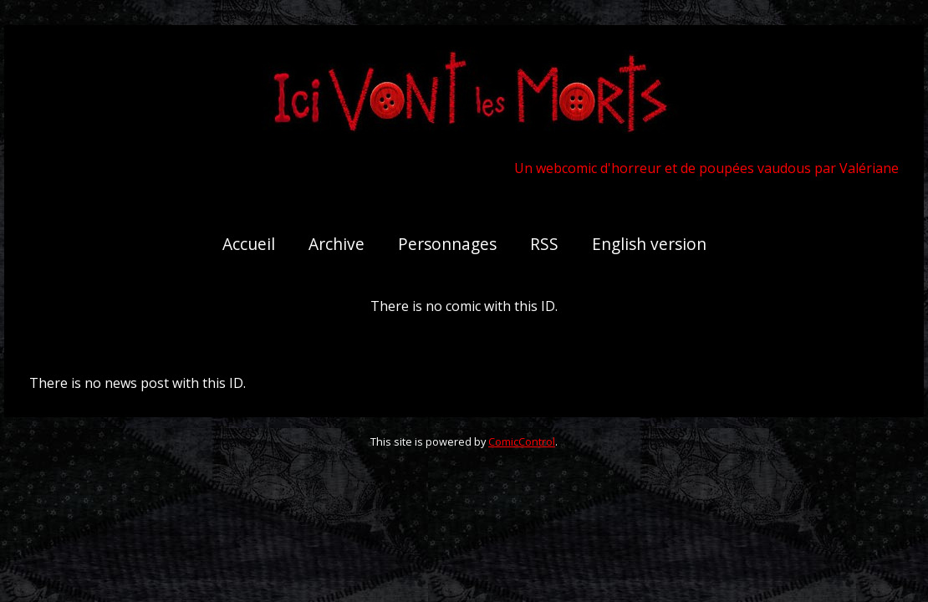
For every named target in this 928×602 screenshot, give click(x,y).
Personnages (447, 243)
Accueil (248, 243)
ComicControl (521, 441)
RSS (544, 243)
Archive (336, 243)
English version (649, 243)
